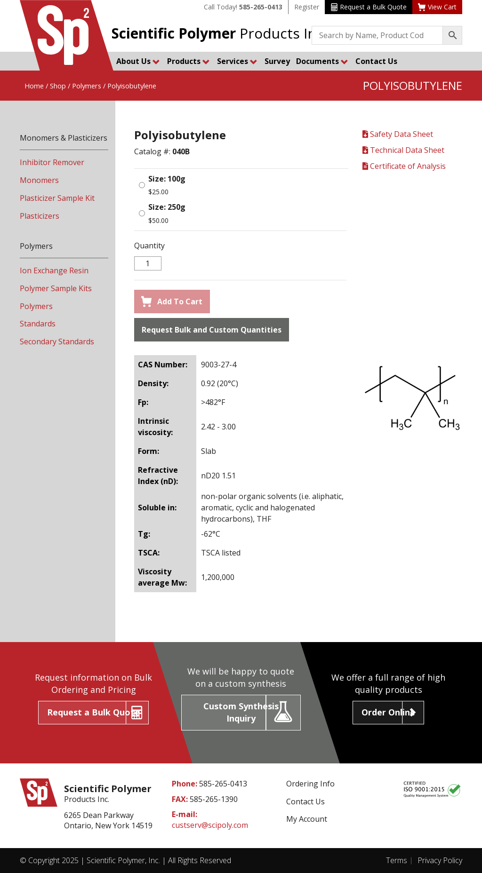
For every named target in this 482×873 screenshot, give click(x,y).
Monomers (39, 180)
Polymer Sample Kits (56, 288)
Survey (277, 61)
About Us (138, 61)
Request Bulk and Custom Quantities (211, 330)
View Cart (437, 6)
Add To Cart (171, 301)
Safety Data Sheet (397, 134)
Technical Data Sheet (403, 150)
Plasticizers (39, 216)
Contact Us (376, 61)
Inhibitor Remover (52, 162)
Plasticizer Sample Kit (57, 198)
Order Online (388, 712)
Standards (38, 323)
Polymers (86, 85)
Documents (322, 61)
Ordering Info (310, 783)
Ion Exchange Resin (54, 270)
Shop (58, 85)
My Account (306, 819)
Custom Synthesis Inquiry (241, 712)
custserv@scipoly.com (210, 825)
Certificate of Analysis (404, 166)
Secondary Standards (57, 341)
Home (34, 85)
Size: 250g (166, 207)
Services (237, 61)
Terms (396, 860)
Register (306, 6)
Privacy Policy (440, 860)
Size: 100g (166, 179)
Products (188, 61)
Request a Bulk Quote (368, 6)
